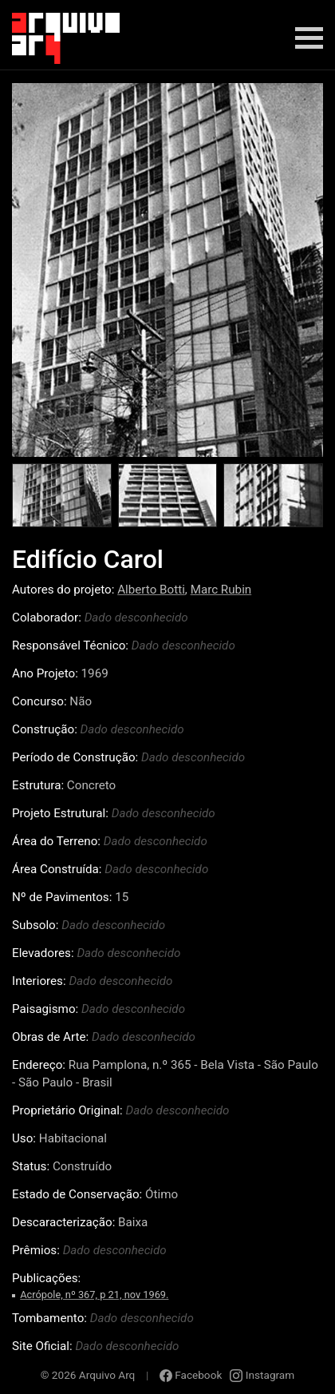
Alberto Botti (151, 589)
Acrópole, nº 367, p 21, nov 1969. (94, 1295)
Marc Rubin (221, 589)
